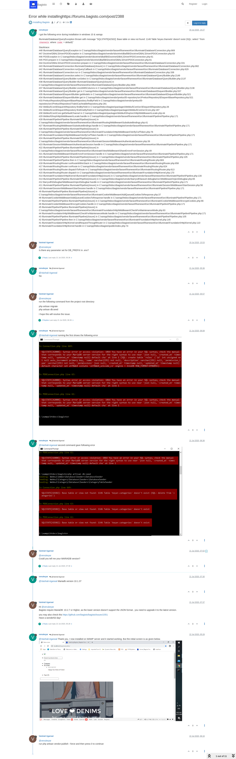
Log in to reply (200, 23)
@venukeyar (45, 247)
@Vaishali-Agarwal (48, 273)
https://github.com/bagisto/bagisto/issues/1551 (85, 614)
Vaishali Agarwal (46, 242)
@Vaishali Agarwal (56, 268)
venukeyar (43, 30)
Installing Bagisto (41, 22)
